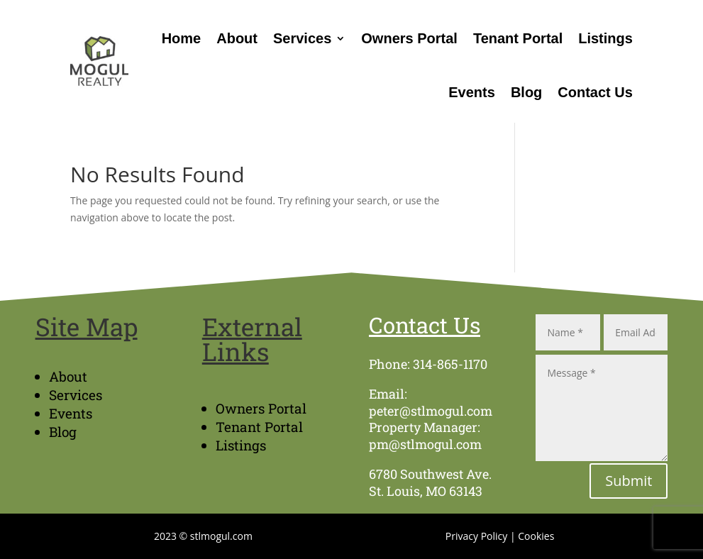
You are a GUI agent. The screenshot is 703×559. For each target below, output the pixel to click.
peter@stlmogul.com (430, 410)
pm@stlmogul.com (425, 444)
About (237, 38)
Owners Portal (409, 38)
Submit (628, 480)
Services (302, 38)
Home (181, 38)
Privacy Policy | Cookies (500, 536)
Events (471, 92)
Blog (526, 92)
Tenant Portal (518, 38)
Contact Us (595, 92)
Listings (605, 38)
